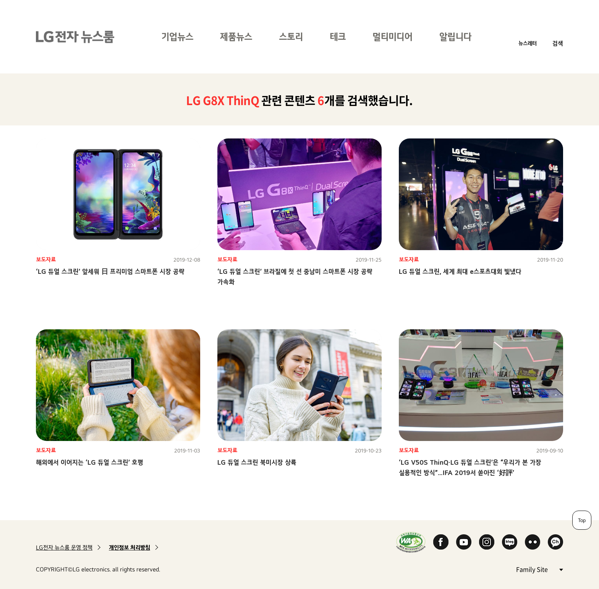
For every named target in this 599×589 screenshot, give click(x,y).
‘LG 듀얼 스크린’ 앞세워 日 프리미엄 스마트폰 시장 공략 (110, 271)
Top (582, 520)
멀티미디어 (392, 36)
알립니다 (455, 36)
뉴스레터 (527, 43)
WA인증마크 (411, 542)
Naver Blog (509, 542)
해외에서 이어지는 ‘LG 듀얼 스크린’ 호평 (89, 462)
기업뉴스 (177, 36)
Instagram (486, 542)
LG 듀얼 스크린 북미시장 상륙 (256, 462)
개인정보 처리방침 (129, 547)
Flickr (532, 542)
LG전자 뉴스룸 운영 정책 (64, 547)
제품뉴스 (236, 36)
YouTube (463, 542)
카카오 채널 (555, 542)
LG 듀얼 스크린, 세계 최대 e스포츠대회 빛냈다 (460, 271)
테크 (338, 36)
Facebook (440, 542)
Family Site (539, 569)
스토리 (291, 36)
